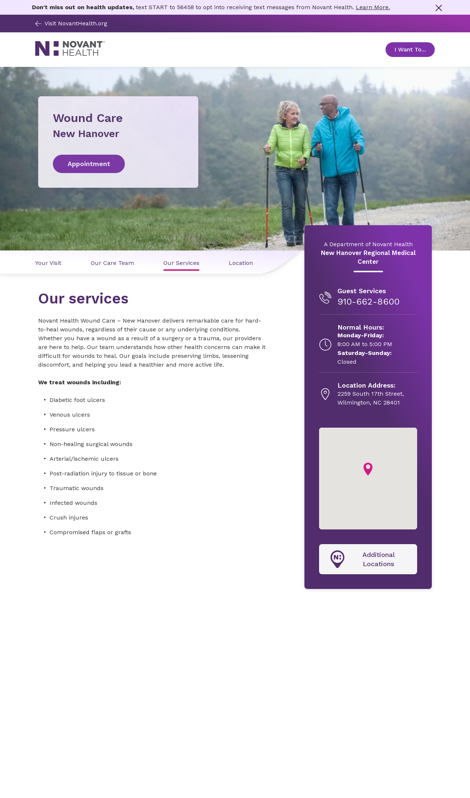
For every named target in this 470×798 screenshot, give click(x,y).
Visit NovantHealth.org (71, 23)
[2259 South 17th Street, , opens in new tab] (370, 394)
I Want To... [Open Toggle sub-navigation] (414, 49)
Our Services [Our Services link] (181, 262)
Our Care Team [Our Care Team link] (112, 262)
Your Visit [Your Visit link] (48, 262)
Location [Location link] (241, 262)
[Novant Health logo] (70, 53)
